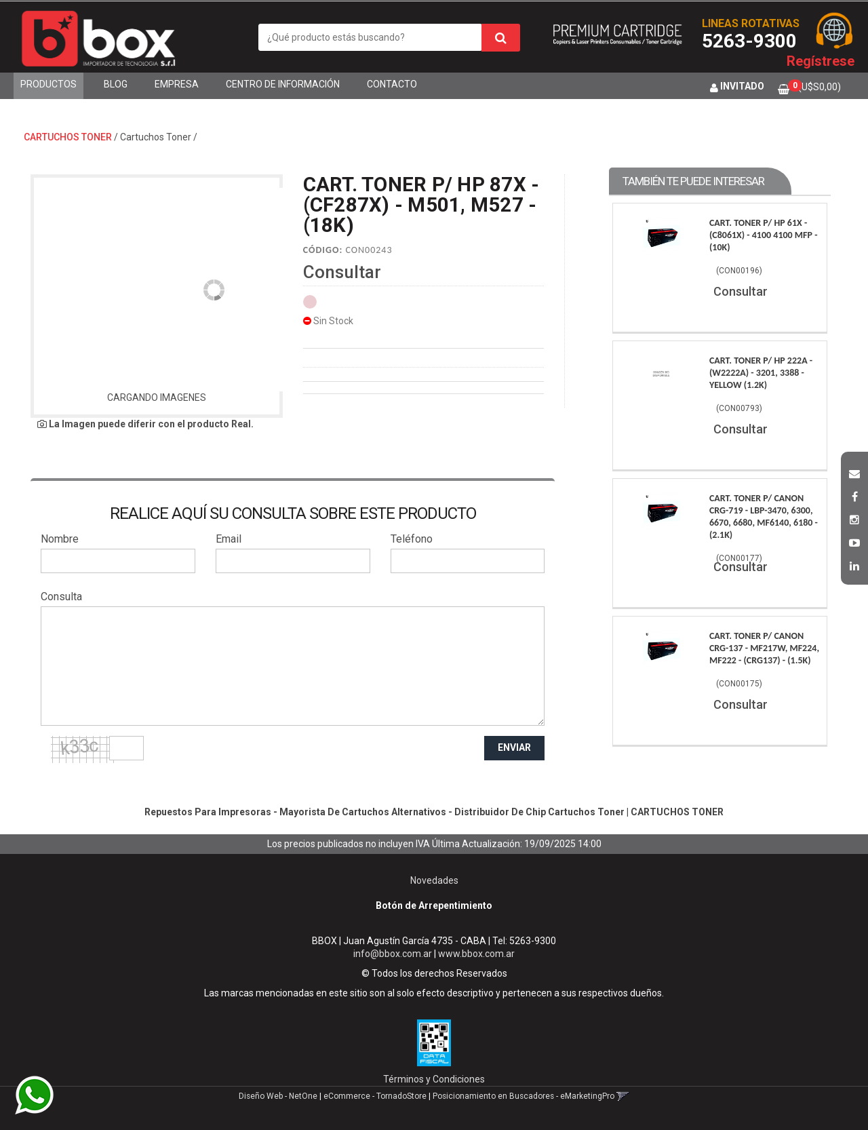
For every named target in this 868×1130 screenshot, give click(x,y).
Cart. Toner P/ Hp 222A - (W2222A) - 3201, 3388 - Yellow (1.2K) (760, 373)
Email (228, 538)
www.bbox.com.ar (476, 953)
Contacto (392, 84)
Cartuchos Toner (155, 137)
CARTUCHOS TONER (68, 137)
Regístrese (820, 61)
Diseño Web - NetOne (278, 1096)
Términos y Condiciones (434, 1079)
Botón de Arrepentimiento (434, 905)
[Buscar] (500, 38)
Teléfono (412, 538)
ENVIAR (514, 747)
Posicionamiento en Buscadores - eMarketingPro (523, 1096)
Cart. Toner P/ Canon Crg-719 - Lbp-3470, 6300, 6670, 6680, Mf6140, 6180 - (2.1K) (763, 516)
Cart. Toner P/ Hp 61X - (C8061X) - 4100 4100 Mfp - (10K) (763, 235)
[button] (854, 472)
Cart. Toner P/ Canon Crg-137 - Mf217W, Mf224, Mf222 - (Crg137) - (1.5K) (764, 648)
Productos (48, 84)
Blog (115, 84)
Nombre (60, 538)
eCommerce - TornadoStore (375, 1096)
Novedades (434, 880)
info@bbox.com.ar (392, 953)
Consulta (61, 596)
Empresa (177, 84)
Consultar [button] (342, 272)
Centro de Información (283, 84)
